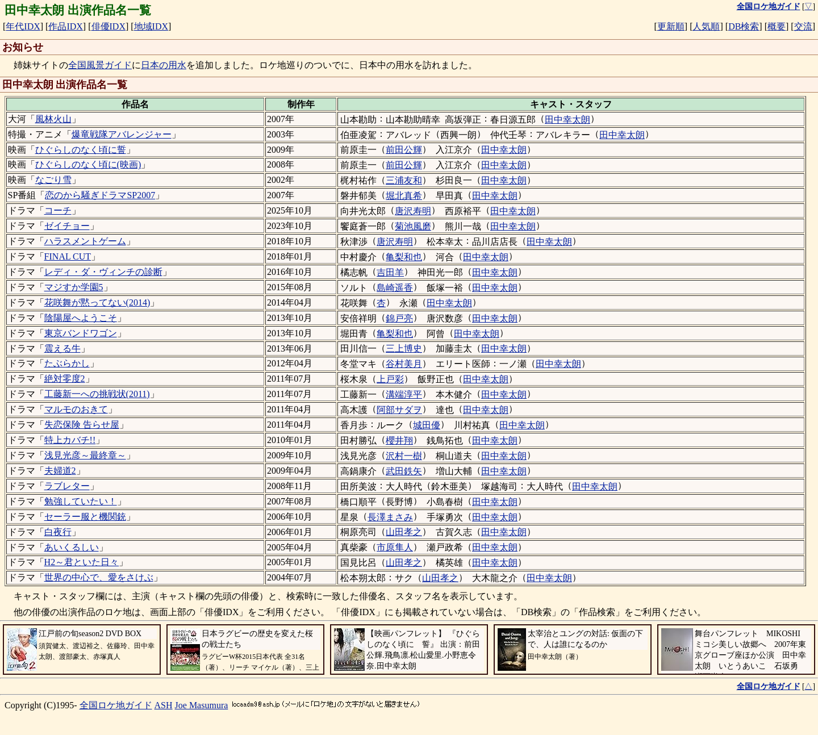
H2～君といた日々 (81, 562)
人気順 (706, 26)
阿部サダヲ (399, 410)
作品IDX (65, 26)
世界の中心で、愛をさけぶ (98, 577)
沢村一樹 (404, 456)
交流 (803, 26)
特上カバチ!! (70, 440)
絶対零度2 (64, 378)
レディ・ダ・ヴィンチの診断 (103, 272)
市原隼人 (395, 547)
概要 (776, 26)
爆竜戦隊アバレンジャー (122, 134)
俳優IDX (108, 26)
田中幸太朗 (567, 119)
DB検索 (743, 26)
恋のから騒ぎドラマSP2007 (100, 195)
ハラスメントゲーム (85, 241)
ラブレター (67, 486)
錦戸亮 (399, 318)
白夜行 (58, 532)
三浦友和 (404, 180)
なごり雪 (53, 180)
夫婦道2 (60, 470)
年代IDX (23, 26)
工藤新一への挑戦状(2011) (97, 394)
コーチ (58, 210)
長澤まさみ (390, 517)
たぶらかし (67, 363)
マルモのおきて (76, 409)
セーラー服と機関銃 (85, 516)
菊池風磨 (413, 226)
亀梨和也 (404, 257)
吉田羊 (390, 272)
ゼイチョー (67, 226)
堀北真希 (404, 196)
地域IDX (151, 26)
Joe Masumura (201, 705)
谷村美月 (404, 364)
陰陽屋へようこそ (80, 318)
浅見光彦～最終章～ (85, 455)
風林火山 (53, 119)
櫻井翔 (399, 440)
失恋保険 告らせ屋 (81, 424)
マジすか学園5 (73, 287)
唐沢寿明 (413, 211)
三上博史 (404, 348)
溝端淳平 (404, 394)
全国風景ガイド (100, 65)
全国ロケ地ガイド (116, 705)
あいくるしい (71, 547)
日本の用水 (163, 65)
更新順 (671, 26)
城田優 (426, 425)
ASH (164, 705)
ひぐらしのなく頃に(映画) (88, 164)
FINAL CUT (67, 256)
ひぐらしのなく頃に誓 (80, 149)
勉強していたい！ (80, 501)
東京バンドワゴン (80, 333)
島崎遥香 (395, 288)
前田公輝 (404, 149)
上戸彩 (390, 379)
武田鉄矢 (404, 471)
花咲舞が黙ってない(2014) (97, 302)
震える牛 (62, 348)
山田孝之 (404, 532)
